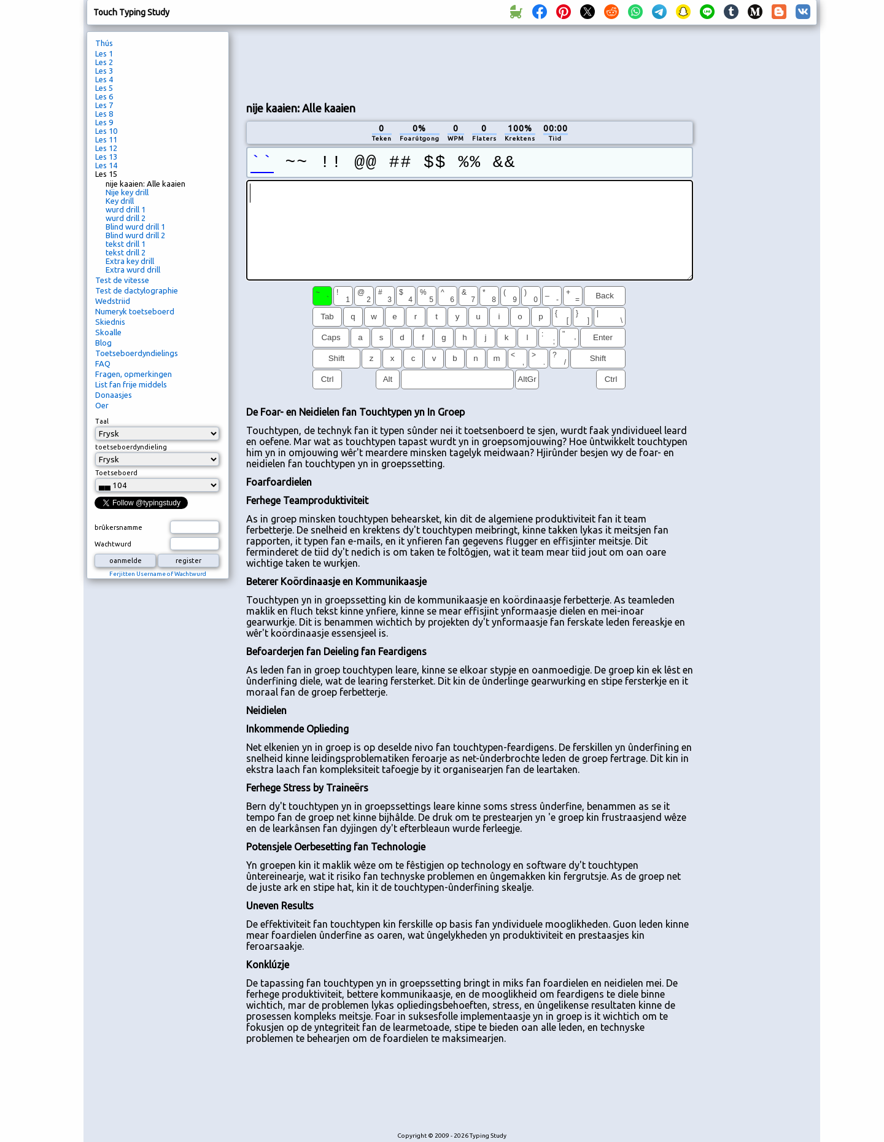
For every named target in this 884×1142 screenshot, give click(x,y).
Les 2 (104, 62)
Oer (102, 405)
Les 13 (106, 156)
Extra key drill (130, 261)
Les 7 (104, 105)
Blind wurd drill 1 (135, 226)
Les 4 (104, 79)
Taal (102, 421)
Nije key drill (127, 192)
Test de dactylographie (136, 290)
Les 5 (104, 88)
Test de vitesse (122, 280)
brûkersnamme (118, 527)
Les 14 (106, 165)
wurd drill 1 (125, 209)
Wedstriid (112, 301)
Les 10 (106, 130)
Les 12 (106, 148)
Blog (103, 342)
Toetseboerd (116, 472)
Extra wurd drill (133, 269)
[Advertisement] (469, 62)
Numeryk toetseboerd (134, 311)
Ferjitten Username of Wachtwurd (157, 573)
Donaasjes (113, 394)
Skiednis (110, 321)
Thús (104, 43)
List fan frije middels (131, 384)
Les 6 (104, 96)
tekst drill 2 (125, 252)
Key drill (120, 200)
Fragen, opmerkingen (133, 374)
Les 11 (106, 139)
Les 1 (104, 53)
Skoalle (108, 332)
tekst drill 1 (125, 243)
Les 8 (104, 113)
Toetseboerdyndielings (136, 353)
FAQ (102, 363)
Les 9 (104, 122)
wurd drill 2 (125, 218)
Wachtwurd (113, 544)
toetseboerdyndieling (131, 447)
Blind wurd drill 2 (135, 235)
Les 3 (104, 70)
